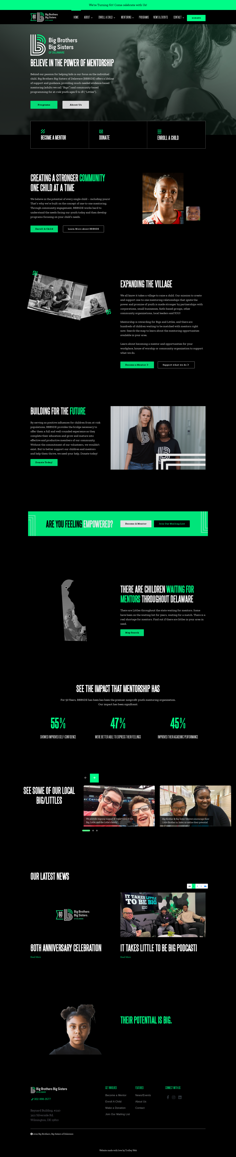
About (88, 17)
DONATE (196, 18)
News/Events (143, 1095)
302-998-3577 (41, 1099)
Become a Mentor (116, 1095)
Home (76, 17)
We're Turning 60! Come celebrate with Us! (118, 5)
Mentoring (127, 17)
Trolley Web (131, 1150)
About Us (140, 1101)
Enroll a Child (107, 17)
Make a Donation (115, 1108)
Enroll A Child (113, 1101)
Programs (144, 17)
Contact (179, 17)
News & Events (160, 17)
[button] (86, 830)
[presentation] (85, 778)
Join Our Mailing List (117, 1114)
